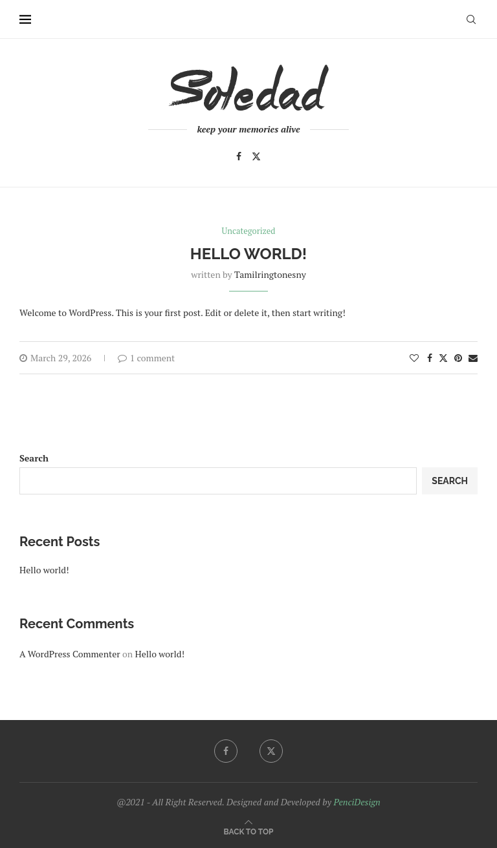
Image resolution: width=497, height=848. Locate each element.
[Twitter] (256, 156)
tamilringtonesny (270, 274)
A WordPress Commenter (69, 654)
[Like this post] (414, 358)
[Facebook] (238, 156)
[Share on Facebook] (429, 358)
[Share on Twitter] (443, 358)
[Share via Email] (473, 358)
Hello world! (248, 253)
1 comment (146, 358)
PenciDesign (356, 802)
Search (34, 458)
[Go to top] (249, 831)
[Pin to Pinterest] (458, 358)
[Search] (471, 19)
